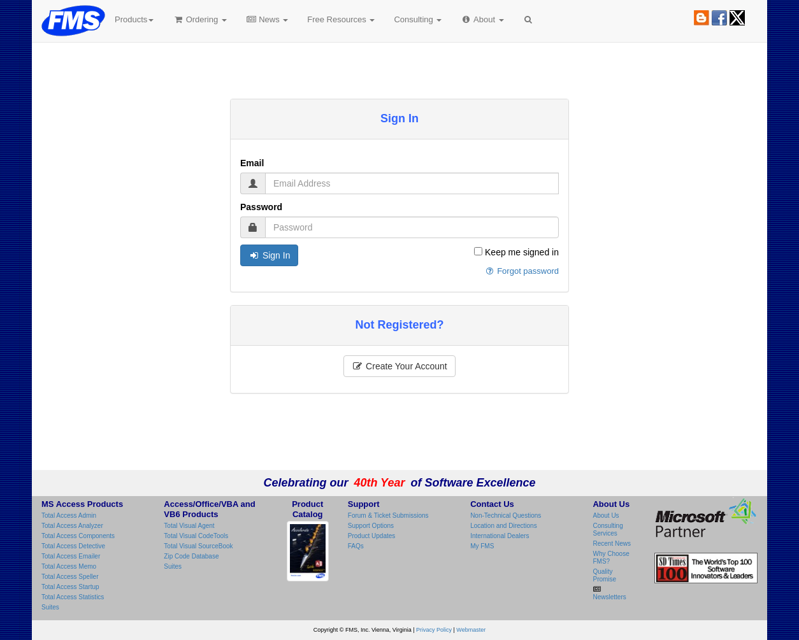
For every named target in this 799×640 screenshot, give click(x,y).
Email (252, 163)
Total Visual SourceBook (198, 546)
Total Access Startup (70, 586)
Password (261, 207)
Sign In (269, 255)
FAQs (356, 546)
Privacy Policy (434, 630)
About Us (606, 515)
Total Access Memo (68, 566)
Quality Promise (604, 575)
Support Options (371, 525)
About (482, 19)
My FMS (482, 546)
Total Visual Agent (189, 525)
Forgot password (521, 271)
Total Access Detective (73, 546)
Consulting (418, 19)
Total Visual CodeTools (196, 535)
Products (134, 19)
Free (341, 19)
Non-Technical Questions (505, 515)
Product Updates (372, 535)
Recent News (611, 543)
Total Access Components (78, 535)
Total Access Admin (68, 515)
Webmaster (471, 630)
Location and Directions (503, 525)
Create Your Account (399, 366)
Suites (50, 607)
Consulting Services (608, 529)
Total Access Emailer (70, 556)
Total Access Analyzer (72, 525)
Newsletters (609, 597)
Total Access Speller (70, 576)
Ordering (200, 19)
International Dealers (499, 535)
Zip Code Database (191, 556)
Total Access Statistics (72, 597)
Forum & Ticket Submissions (388, 515)
